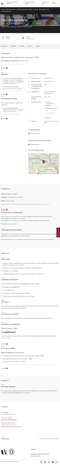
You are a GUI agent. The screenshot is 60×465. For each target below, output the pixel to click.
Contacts (37, 46)
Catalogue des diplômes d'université (12, 3)
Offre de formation (10, 9)
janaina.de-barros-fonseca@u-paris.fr (11, 426)
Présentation (4, 46)
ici (54, 239)
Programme (13, 46)
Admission (21, 46)
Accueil (3, 9)
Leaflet (46, 173)
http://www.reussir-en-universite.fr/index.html (41, 318)
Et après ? (29, 46)
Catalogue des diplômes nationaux (29, 3)
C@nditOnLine (35, 336)
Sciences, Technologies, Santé (41, 9)
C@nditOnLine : (16, 287)
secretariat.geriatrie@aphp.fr (9, 419)
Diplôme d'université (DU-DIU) (24, 9)
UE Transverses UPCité (45, 3)
